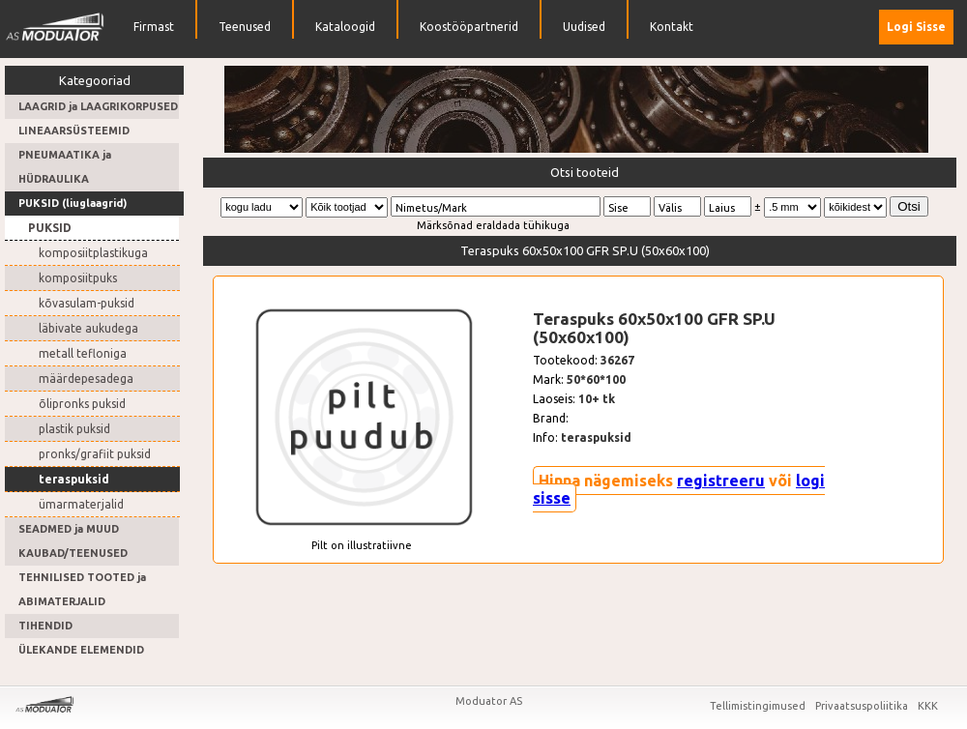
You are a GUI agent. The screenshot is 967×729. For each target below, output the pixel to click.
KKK (928, 706)
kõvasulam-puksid (86, 303)
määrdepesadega (86, 378)
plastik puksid (74, 429)
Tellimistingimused (759, 706)
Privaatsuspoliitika (863, 706)
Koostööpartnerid (469, 26)
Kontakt (671, 26)
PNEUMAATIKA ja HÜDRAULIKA (64, 167)
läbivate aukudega (88, 328)
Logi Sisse (916, 26)
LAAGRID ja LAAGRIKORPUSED (98, 106)
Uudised (584, 26)
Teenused (245, 26)
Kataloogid (345, 26)
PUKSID (50, 227)
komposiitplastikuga (93, 253)
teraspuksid (74, 479)
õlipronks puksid (82, 403)
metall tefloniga (83, 353)
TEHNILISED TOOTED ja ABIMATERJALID (82, 589)
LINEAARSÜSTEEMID (74, 130)
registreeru (721, 480)
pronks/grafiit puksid (95, 454)
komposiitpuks (78, 278)
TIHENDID (45, 625)
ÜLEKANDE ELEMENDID (81, 650)
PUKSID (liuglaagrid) (72, 203)
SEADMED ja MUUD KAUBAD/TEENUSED (73, 541)
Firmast (153, 26)
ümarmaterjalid (81, 504)
